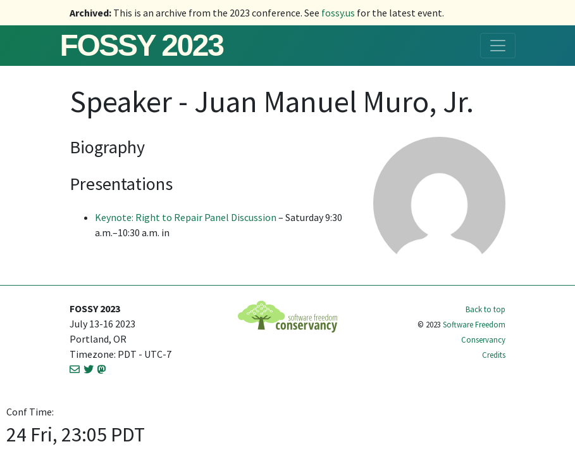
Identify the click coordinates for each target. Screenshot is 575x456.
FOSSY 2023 (141, 45)
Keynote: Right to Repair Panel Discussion (185, 217)
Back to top (485, 309)
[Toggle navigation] (498, 45)
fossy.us (338, 12)
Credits (493, 355)
